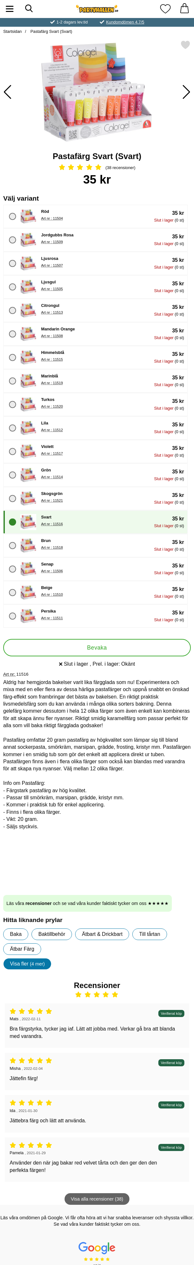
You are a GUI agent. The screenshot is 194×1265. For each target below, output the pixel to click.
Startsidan (12, 31)
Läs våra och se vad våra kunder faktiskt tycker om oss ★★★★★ (87, 903)
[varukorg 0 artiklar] (184, 9)
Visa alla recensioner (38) (97, 1199)
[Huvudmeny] (9, 9)
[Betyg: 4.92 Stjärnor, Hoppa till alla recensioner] (97, 167)
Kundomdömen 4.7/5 (125, 22)
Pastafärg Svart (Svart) (50, 31)
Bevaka (97, 647)
